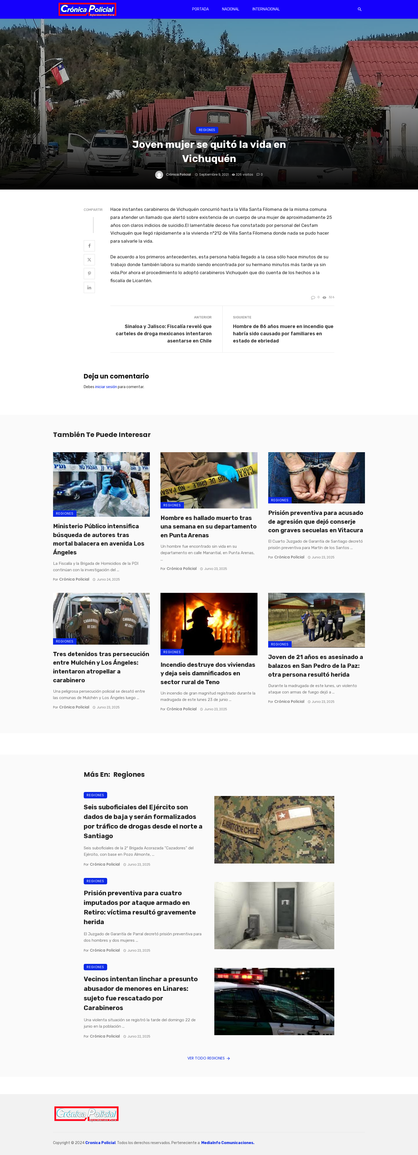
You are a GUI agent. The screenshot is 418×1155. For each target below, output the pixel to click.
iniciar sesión (106, 387)
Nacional (230, 9)
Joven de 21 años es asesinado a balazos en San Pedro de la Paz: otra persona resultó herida (315, 666)
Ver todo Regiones (209, 1058)
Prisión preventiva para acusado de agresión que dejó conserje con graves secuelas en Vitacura (315, 522)
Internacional (266, 9)
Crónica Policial (178, 174)
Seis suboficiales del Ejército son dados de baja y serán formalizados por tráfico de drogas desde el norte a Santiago (143, 821)
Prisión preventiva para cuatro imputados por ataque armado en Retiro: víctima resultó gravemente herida (140, 907)
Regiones (207, 130)
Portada (200, 9)
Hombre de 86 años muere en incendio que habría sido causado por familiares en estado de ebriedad (283, 334)
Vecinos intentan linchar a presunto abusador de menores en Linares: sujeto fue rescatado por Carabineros (141, 993)
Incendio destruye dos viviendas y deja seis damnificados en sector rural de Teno (207, 673)
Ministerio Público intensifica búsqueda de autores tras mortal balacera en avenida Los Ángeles (98, 539)
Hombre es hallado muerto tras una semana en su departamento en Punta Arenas (208, 527)
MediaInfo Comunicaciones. (227, 1143)
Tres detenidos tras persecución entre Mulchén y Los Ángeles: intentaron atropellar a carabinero (101, 667)
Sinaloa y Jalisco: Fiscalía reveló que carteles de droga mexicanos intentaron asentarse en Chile (164, 334)
